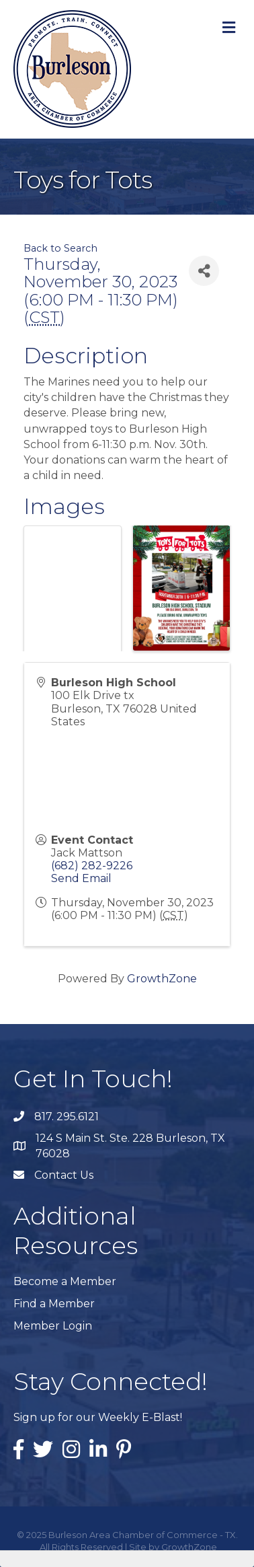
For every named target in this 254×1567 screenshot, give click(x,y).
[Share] (204, 271)
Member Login (52, 1325)
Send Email (81, 878)
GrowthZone (162, 978)
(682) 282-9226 (91, 865)
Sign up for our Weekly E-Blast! (97, 1417)
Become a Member (64, 1281)
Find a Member (54, 1303)
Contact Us (63, 1175)
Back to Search (60, 248)
